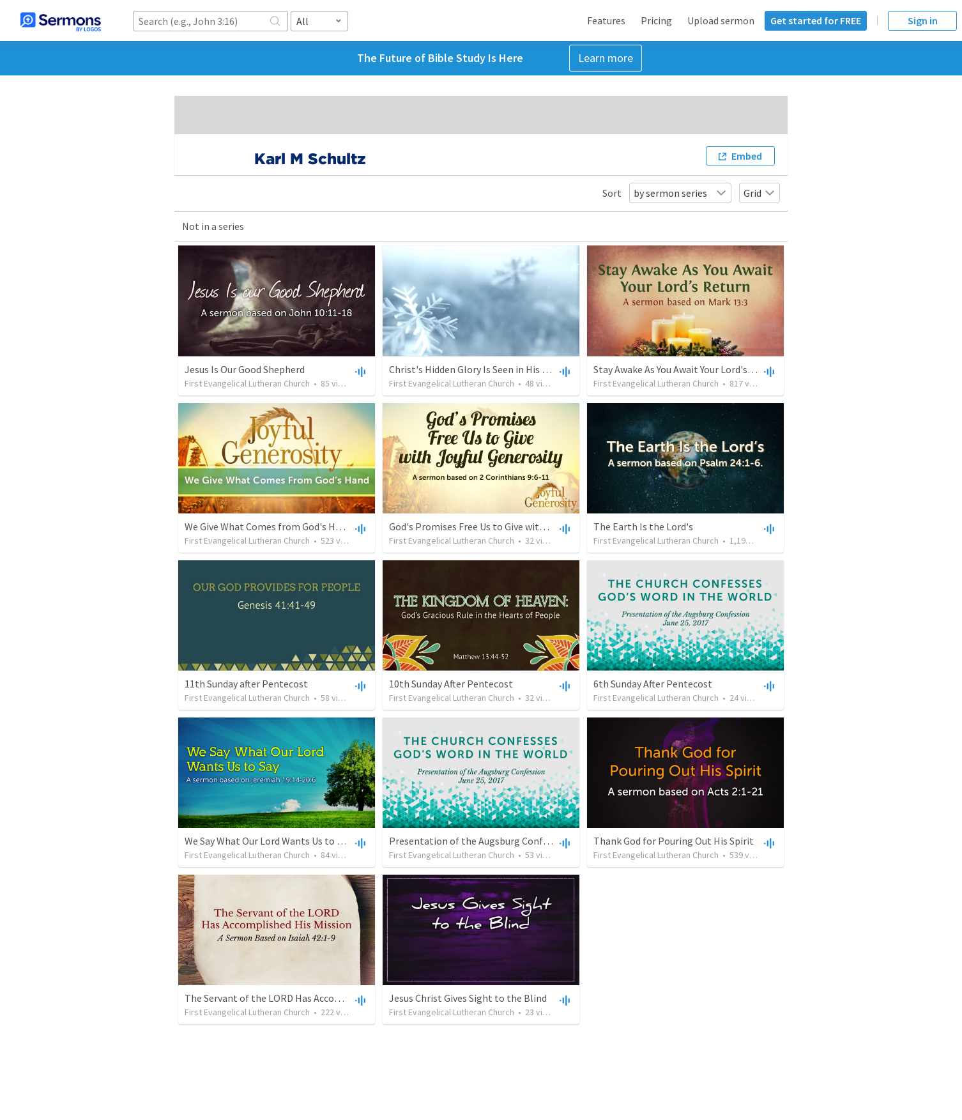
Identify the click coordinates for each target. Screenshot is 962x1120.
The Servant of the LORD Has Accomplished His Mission (305, 998)
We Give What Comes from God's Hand (268, 526)
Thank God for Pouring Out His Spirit (673, 840)
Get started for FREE (815, 20)
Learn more (605, 57)
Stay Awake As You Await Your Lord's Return (686, 369)
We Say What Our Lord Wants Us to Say (268, 840)
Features (606, 20)
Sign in (923, 20)
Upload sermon (720, 20)
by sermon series (680, 193)
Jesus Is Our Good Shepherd (245, 369)
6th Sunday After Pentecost (652, 683)
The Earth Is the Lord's (643, 526)
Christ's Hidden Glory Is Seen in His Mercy (478, 369)
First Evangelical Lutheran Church (247, 383)
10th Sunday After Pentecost (451, 683)
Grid (759, 193)
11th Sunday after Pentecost (246, 683)
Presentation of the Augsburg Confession (480, 840)
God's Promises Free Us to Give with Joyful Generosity (506, 526)
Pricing (656, 20)
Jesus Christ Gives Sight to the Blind (468, 998)
